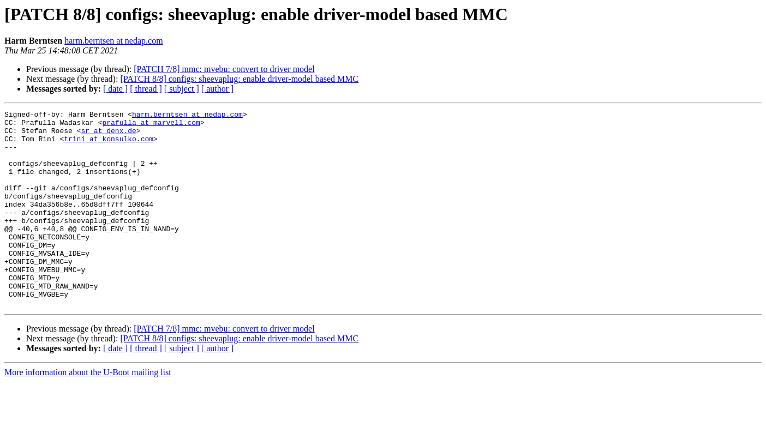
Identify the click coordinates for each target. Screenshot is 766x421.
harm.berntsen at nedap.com (113, 40)
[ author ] (217, 88)
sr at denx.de (108, 135)
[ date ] (115, 88)
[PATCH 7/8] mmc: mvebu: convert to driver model (224, 69)
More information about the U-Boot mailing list (87, 411)
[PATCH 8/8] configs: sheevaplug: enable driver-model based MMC (239, 78)
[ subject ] (181, 88)
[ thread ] (146, 88)
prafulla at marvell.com (151, 125)
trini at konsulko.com (108, 145)
